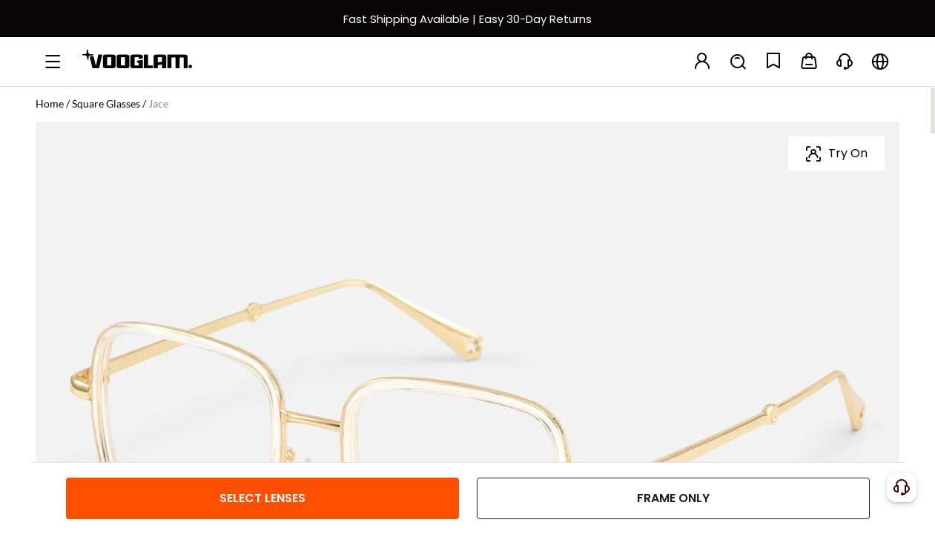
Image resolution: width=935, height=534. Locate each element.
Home (50, 103)
